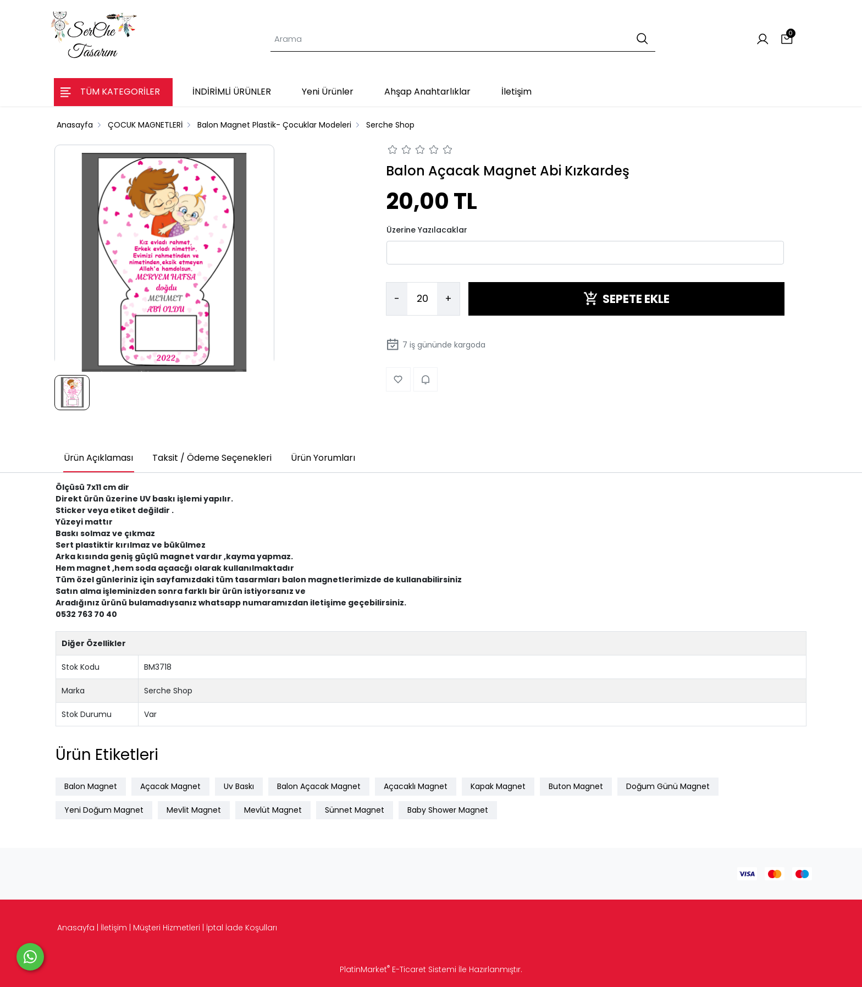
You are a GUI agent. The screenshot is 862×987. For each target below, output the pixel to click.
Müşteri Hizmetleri (166, 927)
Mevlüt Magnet (273, 809)
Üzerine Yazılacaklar (426, 229)
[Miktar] (422, 299)
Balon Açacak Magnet (319, 786)
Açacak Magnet (170, 786)
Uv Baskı (239, 786)
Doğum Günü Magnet (668, 786)
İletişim (114, 927)
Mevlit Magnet (194, 809)
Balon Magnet (90, 786)
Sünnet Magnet (354, 809)
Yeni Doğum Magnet (103, 809)
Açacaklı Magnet (415, 786)
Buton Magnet (576, 786)
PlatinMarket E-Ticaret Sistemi (398, 969)
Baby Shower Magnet (447, 809)
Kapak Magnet (498, 786)
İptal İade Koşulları (241, 927)
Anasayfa (76, 927)
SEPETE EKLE (626, 299)
